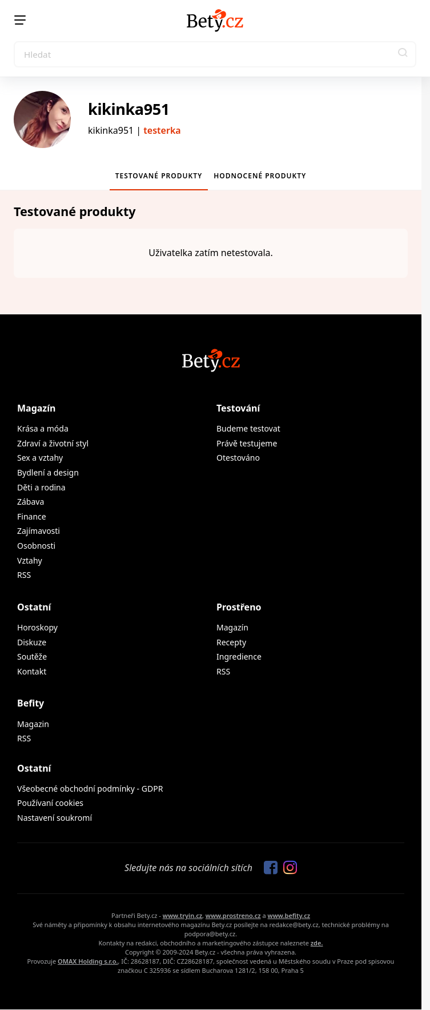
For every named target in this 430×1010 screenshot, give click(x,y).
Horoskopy (37, 627)
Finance (31, 516)
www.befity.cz (289, 915)
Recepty (231, 642)
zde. (317, 943)
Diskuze (31, 642)
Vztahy (29, 560)
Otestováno (238, 457)
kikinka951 (129, 108)
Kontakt (31, 671)
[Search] (215, 54)
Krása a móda (43, 428)
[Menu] (20, 20)
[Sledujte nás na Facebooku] (268, 868)
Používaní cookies (50, 802)
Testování (238, 408)
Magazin (33, 723)
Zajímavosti (38, 530)
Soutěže (32, 656)
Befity (30, 703)
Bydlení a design (48, 472)
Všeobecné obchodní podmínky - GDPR (90, 788)
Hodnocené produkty (260, 176)
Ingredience (239, 656)
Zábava (30, 501)
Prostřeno (239, 607)
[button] (403, 54)
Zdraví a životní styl (53, 443)
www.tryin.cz (182, 915)
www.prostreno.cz (233, 915)
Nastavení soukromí (54, 817)
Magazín (36, 408)
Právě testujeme (246, 443)
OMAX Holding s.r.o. (88, 961)
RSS (24, 574)
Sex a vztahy (40, 457)
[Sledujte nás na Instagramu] (287, 868)
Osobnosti (36, 545)
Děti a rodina (41, 487)
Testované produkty (159, 176)
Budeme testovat (248, 428)
